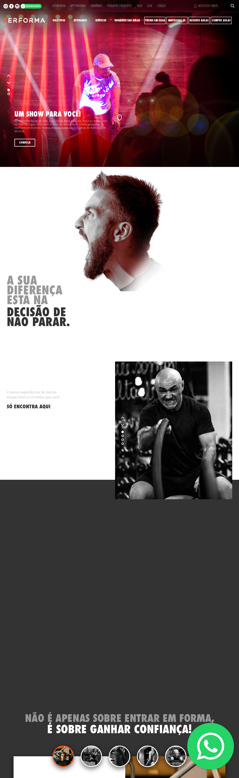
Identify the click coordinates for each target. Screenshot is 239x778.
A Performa (58, 5)
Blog (138, 5)
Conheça (25, 142)
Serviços (101, 20)
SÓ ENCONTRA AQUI (29, 406)
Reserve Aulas (199, 20)
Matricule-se (177, 20)
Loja (149, 5)
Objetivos (59, 20)
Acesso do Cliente (207, 5)
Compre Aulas (221, 20)
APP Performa (76, 5)
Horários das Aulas (128, 20)
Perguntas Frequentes (118, 5)
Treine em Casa (154, 20)
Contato (162, 5)
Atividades (80, 20)
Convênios (95, 5)
